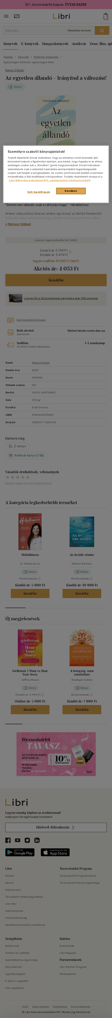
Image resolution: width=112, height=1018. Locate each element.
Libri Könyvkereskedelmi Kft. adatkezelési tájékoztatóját (49, 180)
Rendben (71, 190)
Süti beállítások (38, 191)
